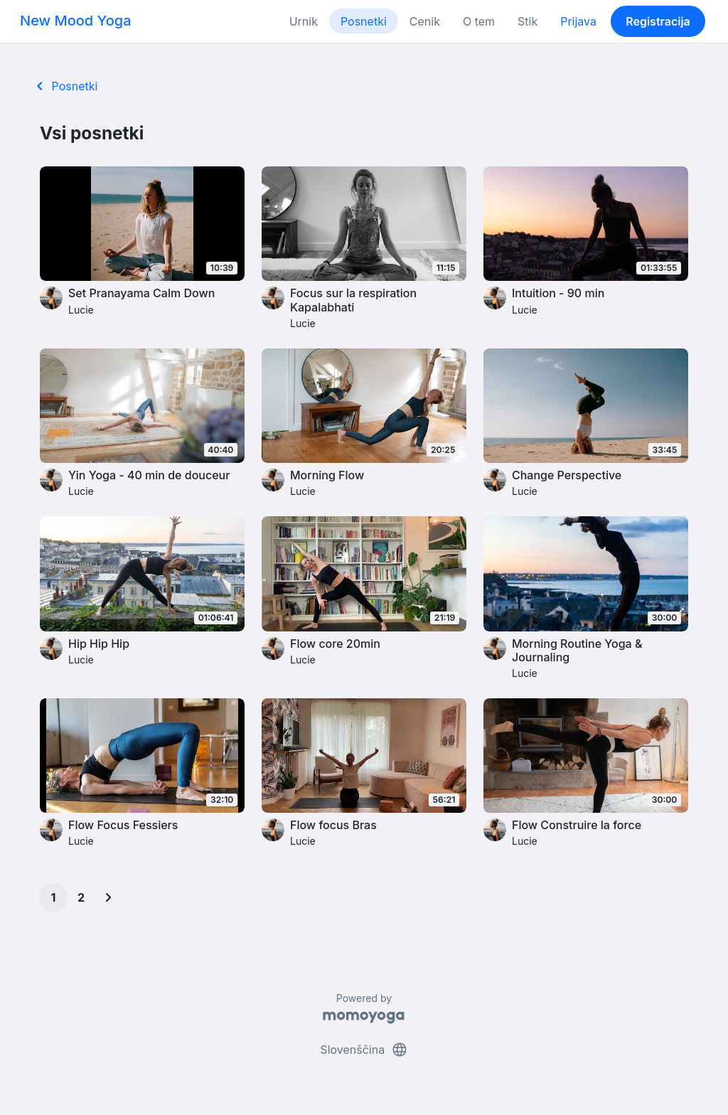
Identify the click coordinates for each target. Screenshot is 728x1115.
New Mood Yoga (76, 20)
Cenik (425, 21)
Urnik (303, 21)
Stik (527, 21)
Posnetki (364, 21)
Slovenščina (363, 1049)
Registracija (658, 21)
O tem (479, 21)
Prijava (578, 21)
